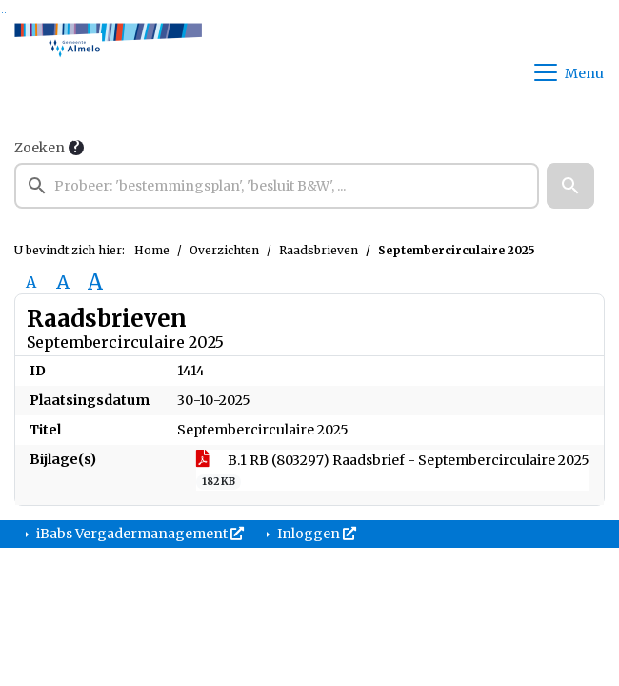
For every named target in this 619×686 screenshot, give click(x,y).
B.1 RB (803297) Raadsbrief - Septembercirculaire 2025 (392, 471)
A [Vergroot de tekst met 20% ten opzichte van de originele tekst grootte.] (63, 282)
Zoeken (39, 147)
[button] (570, 186)
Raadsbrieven (318, 250)
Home (152, 250)
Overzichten (224, 250)
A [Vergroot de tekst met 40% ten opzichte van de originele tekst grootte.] (95, 282)
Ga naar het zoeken (2, 12)
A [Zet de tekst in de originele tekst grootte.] (31, 282)
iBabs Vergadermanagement (138, 533)
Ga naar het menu (5, 12)
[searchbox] (276, 186)
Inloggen (315, 533)
